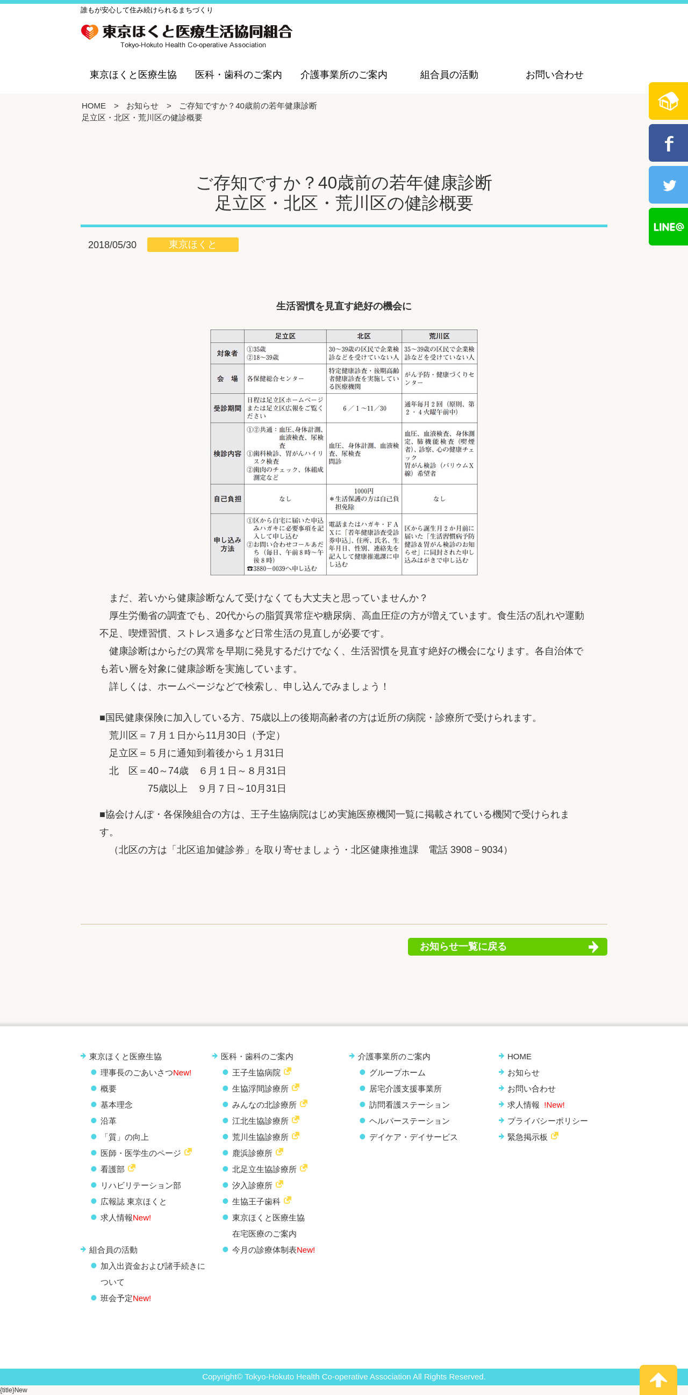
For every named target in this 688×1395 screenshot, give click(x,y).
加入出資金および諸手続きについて (153, 1273)
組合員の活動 (449, 74)
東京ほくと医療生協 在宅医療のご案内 (268, 1225)
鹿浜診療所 (252, 1153)
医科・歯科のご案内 (238, 74)
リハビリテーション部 (141, 1185)
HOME (94, 105)
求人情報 (126, 1217)
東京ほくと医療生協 (133, 74)
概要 (109, 1088)
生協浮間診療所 (260, 1088)
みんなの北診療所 (264, 1104)
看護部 (113, 1169)
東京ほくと (193, 244)
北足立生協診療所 (264, 1169)
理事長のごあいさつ (146, 1072)
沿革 (109, 1120)
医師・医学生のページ (141, 1153)
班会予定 (126, 1298)
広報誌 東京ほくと (134, 1201)
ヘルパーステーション (409, 1120)
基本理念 (117, 1104)
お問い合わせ (555, 74)
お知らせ (142, 105)
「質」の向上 (125, 1136)
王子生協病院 (256, 1072)
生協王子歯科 (256, 1201)
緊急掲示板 (527, 1136)
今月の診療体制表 (273, 1249)
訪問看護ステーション (409, 1104)
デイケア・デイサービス (413, 1136)
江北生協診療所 (260, 1120)
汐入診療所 (252, 1185)
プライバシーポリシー (547, 1120)
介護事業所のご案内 (344, 74)
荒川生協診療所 (260, 1136)
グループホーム (397, 1072)
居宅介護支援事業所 (405, 1088)
